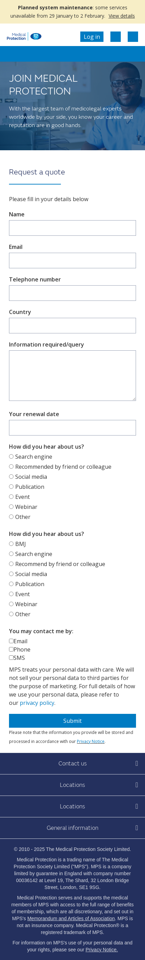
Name (17, 214)
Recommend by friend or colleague (60, 564)
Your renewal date (34, 414)
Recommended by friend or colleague (63, 466)
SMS (19, 658)
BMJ (20, 544)
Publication (29, 487)
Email (15, 247)
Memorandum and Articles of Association (71, 918)
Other (22, 517)
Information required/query (46, 344)
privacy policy (37, 703)
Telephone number (35, 279)
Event (22, 497)
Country (20, 312)
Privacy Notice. (101, 949)
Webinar (26, 507)
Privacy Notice (91, 741)
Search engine (33, 456)
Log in (92, 37)
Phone (21, 649)
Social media (31, 477)
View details (122, 15)
